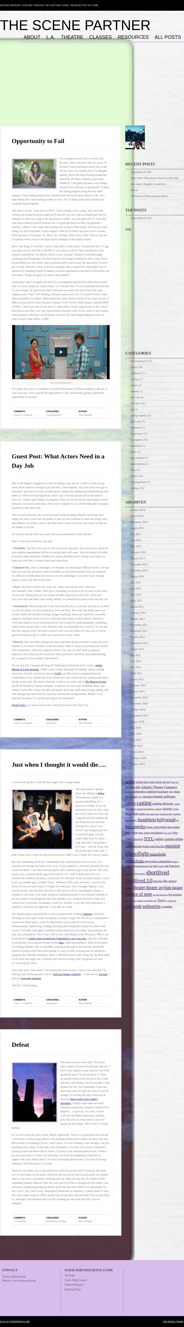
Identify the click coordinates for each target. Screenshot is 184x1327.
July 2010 (135, 727)
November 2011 (139, 631)
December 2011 (139, 624)
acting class (142, 782)
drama (176, 809)
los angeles (136, 439)
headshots (135, 427)
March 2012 (136, 606)
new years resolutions (150, 832)
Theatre (72, 37)
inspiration (51, 1003)
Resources (133, 37)
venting (62, 1221)
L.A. (50, 37)
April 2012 (136, 600)
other (133, 470)
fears (61, 942)
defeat (101, 793)
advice (133, 367)
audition (128, 792)
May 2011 (135, 667)
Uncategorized (53, 414)
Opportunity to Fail (38, 140)
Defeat (20, 1044)
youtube (166, 906)
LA (177, 820)
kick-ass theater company (67, 974)
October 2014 (137, 510)
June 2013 (135, 540)
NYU (149, 838)
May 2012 (135, 594)
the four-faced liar (160, 895)
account (103, 974)
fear (135, 814)
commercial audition (145, 809)
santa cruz (129, 874)
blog (140, 797)
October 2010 (137, 709)
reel (155, 865)
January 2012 (137, 618)
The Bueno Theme (173, 1321)
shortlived (157, 872)
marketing (135, 445)
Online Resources (74, 1284)
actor (152, 782)
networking (136, 457)
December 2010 (139, 697)
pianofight (137, 853)
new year (131, 832)
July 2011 (135, 655)
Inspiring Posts (73, 1289)
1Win (128, 229)
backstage (163, 791)
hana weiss (154, 814)
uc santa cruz (170, 901)
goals (142, 813)
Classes (100, 37)
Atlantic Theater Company (159, 787)
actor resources (138, 361)
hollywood (166, 819)
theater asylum (158, 887)
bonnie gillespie (164, 796)
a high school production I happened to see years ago (57, 938)
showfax (158, 881)
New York (167, 833)
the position (175, 894)
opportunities (137, 463)
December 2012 (139, 564)
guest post (51, 722)
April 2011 (136, 673)
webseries (151, 906)
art (177, 782)
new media (173, 827)
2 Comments (20, 1221)
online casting (164, 839)
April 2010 (136, 745)
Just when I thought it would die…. (59, 764)
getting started (138, 415)
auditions (135, 373)
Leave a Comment (23, 414)
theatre (177, 887)
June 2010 (135, 733)
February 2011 (138, 685)
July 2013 (135, 534)
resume (161, 866)
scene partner (139, 874)
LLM (58, 673)
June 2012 (135, 588)
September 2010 (139, 715)
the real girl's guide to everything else (141, 901)
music (133, 451)
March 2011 (136, 679)
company (88, 914)
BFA (171, 792)
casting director (162, 803)
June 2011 (135, 661)
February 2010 (138, 758)
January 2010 (137, 764)
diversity (135, 397)
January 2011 (137, 691)
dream (128, 813)
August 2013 (137, 528)
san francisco (172, 865)
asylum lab (132, 787)
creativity (158, 809)
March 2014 (136, 516)
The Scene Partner (75, 25)
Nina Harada (85, 414)
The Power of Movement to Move (149, 196)
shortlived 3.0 (138, 880)
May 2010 (135, 739)
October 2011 (137, 637)
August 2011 (137, 649)
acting (130, 781)
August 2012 (137, 576)
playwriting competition (158, 861)
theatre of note (138, 894)
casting (134, 379)
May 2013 (135, 546)
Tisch (161, 900)
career (130, 803)
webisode (133, 906)
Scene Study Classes (76, 1280)
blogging (148, 796)
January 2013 (137, 558)
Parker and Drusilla (154, 846)
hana (148, 814)
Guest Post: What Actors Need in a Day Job (154, 178)
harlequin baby (166, 814)
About (32, 37)
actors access (163, 782)
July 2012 (135, 582)
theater (134, 476)
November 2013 (139, 522)
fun (132, 409)
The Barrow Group (95, 681)
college (133, 809)
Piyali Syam (19, 705)
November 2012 (139, 570)
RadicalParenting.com (143, 866)
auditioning (139, 791)
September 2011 (139, 643)
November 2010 (139, 703)
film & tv (135, 403)
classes (134, 385)
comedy (134, 391)
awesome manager (31, 978)
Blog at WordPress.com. (15, 1321)
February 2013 (138, 552)
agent (173, 782)
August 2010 (137, 721)
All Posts (168, 37)
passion (172, 845)
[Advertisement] (92, 87)
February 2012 (138, 612)
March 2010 (136, 752)
